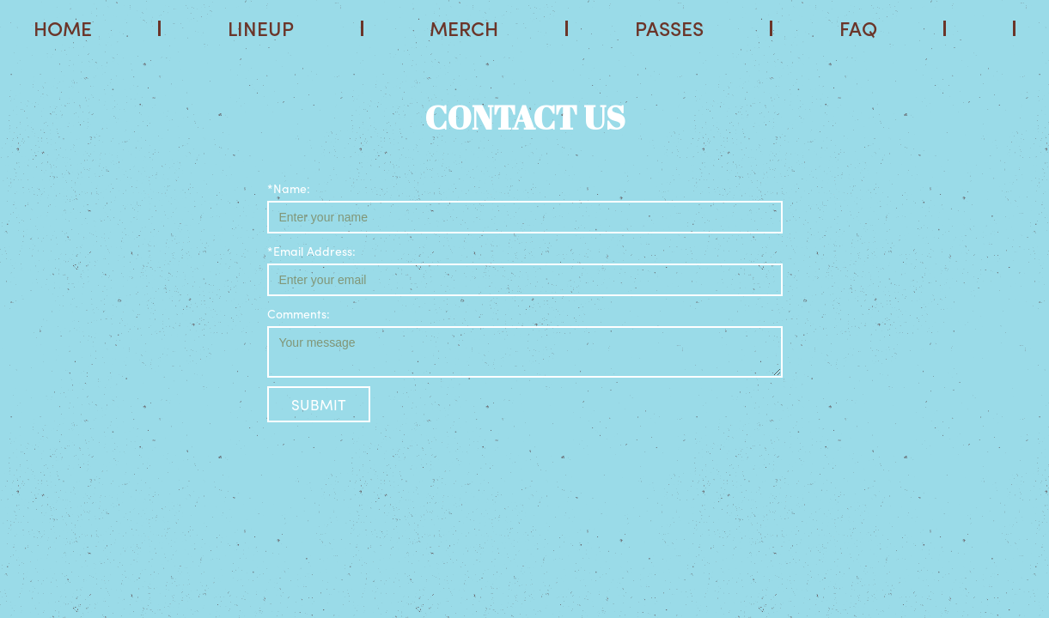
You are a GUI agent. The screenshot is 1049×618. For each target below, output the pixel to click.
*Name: (288, 188)
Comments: (298, 313)
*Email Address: (311, 250)
